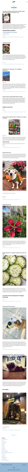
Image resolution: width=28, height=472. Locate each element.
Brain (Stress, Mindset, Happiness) (7, 452)
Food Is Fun (21, 91)
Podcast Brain (4, 457)
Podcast (3, 456)
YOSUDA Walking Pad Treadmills (10, 32)
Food (3, 440)
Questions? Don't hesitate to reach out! (7, 464)
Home (3, 444)
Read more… (4, 35)
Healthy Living (4, 439)
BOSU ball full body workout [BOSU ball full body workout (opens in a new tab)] (18, 289)
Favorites (16, 91)
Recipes (3, 448)
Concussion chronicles (5, 460)
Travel (18, 91)
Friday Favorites (8, 138)
